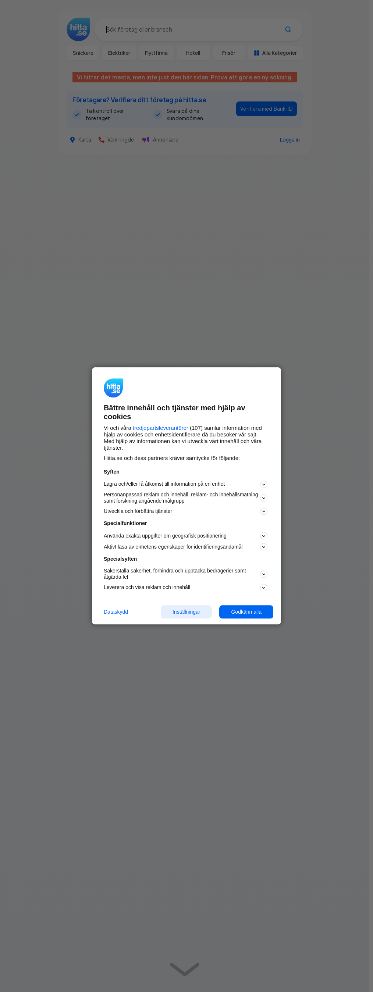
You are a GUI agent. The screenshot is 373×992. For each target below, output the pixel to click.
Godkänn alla (246, 612)
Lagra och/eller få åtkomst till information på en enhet (185, 484)
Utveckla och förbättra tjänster (185, 511)
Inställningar (186, 612)
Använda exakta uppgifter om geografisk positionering (185, 536)
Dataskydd (116, 612)
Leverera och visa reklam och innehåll (185, 587)
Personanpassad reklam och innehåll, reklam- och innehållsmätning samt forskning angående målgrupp (185, 498)
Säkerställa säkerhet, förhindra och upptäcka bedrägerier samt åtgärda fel (185, 574)
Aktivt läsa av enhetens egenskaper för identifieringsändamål (185, 547)
